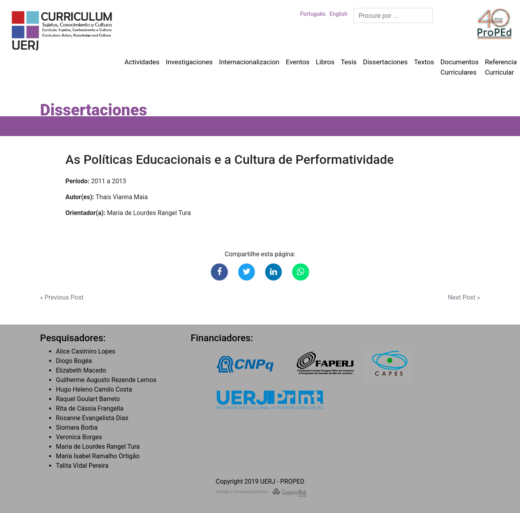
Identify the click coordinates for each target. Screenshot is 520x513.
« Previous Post (62, 297)
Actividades (141, 62)
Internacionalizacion (249, 62)
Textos (424, 62)
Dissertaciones (385, 62)
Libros (325, 62)
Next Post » (464, 297)
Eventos (298, 62)
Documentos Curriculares (459, 67)
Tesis (349, 62)
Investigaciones (189, 62)
